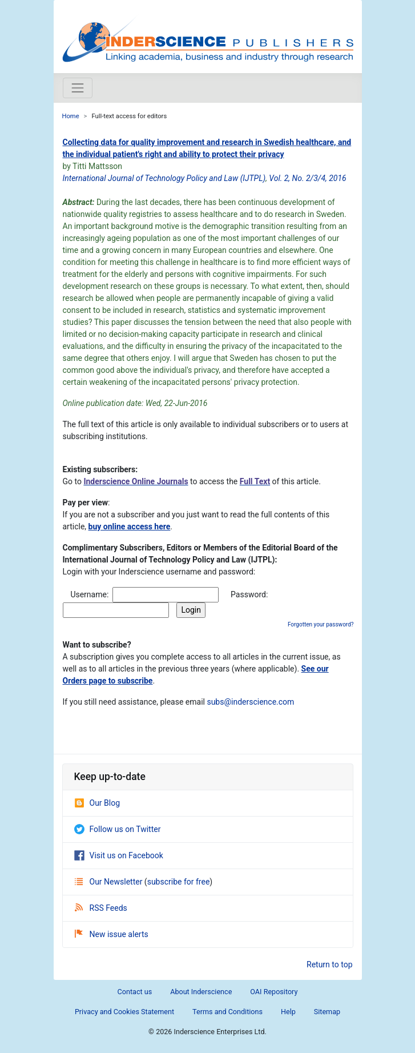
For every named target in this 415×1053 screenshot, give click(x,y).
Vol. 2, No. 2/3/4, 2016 (307, 178)
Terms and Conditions (227, 1011)
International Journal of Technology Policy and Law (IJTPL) (164, 178)
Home (70, 116)
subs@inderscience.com (250, 701)
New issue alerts (111, 934)
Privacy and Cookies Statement (124, 1011)
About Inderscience (201, 991)
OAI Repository (273, 991)
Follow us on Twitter (117, 829)
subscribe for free (178, 881)
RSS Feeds (101, 908)
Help (288, 1011)
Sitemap (327, 1011)
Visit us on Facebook (118, 855)
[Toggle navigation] (77, 88)
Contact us (135, 991)
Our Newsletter (109, 881)
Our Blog (97, 802)
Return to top (330, 964)
